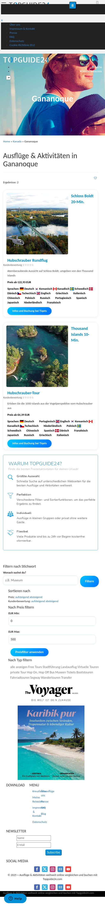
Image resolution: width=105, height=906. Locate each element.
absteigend (36, 597)
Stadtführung (51, 667)
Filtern (89, 581)
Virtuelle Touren (88, 667)
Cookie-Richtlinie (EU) (22, 45)
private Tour (18, 672)
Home (6, 141)
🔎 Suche (96, 67)
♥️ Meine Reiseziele (91, 71)
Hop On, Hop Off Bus (40, 672)
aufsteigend (22, 597)
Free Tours (35, 667)
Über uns (14, 24)
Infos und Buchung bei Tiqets (29, 311)
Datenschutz (16, 41)
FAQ (11, 37)
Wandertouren (50, 678)
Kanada (17, 141)
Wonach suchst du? (14, 572)
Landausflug (69, 667)
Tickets (71, 672)
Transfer (66, 678)
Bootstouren (84, 672)
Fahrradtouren (20, 678)
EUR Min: (14, 613)
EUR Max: (14, 631)
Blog (43, 814)
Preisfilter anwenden (29, 652)
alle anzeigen (19, 667)
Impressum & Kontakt (22, 28)
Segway (35, 678)
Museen (60, 672)
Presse (13, 33)
